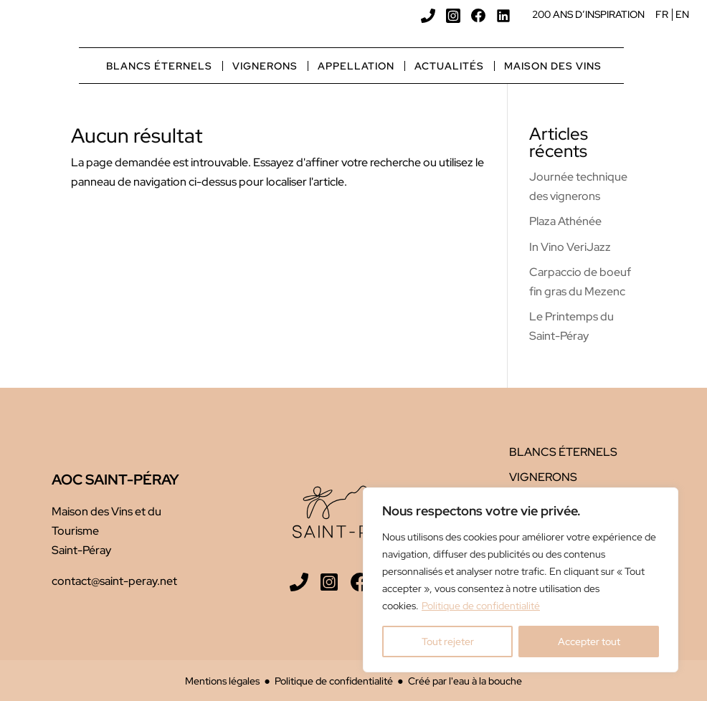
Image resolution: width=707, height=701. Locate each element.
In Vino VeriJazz (570, 246)
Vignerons (265, 66)
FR (661, 14)
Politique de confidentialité (481, 605)
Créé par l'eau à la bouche (465, 680)
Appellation (356, 66)
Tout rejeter (448, 641)
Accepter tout (589, 641)
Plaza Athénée (565, 221)
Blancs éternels (159, 66)
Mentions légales (222, 680)
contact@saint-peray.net (114, 580)
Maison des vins (553, 66)
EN (682, 14)
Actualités (449, 66)
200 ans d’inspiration (588, 14)
